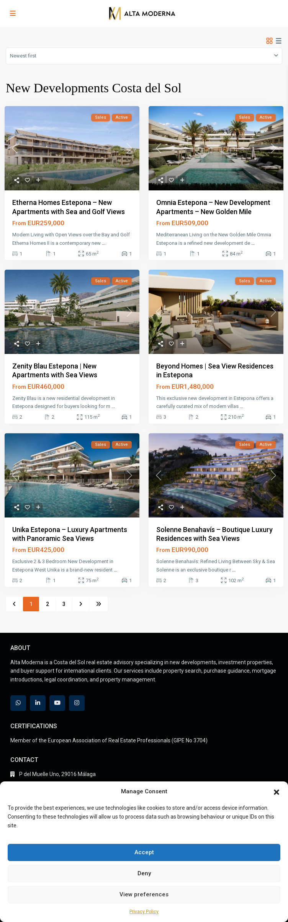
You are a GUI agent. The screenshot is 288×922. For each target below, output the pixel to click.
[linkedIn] (38, 703)
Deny (144, 873)
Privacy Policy (144, 911)
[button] (276, 791)
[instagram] (77, 703)
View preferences (144, 894)
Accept (144, 852)
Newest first (23, 56)
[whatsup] (18, 703)
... (103, 243)
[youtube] (57, 703)
